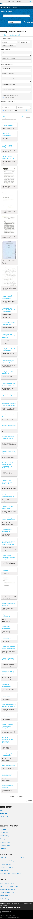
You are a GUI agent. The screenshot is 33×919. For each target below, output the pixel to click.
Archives (3, 7)
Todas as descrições (8, 97)
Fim (17, 105)
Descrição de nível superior (8, 58)
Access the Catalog (12, 7)
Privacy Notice (6, 903)
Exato (15, 110)
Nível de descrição (6, 68)
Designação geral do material (9, 89)
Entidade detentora (6, 53)
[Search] (16, 16)
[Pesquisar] (29, 16)
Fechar (31, 1)
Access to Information (26, 903)
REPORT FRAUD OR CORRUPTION (13, 908)
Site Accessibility (15, 903)
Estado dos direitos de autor (8, 84)
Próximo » (29, 800)
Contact (5, 905)
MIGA (10, 915)
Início (3, 105)
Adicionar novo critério (9, 45)
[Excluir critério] (30, 42)
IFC (7, 915)
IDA (4, 915)
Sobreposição (7, 110)
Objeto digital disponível (8, 73)
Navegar (14, 22)
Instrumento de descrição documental (11, 79)
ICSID (14, 915)
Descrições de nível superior (10, 95)
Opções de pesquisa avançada (11, 35)
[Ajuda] (26, 110)
